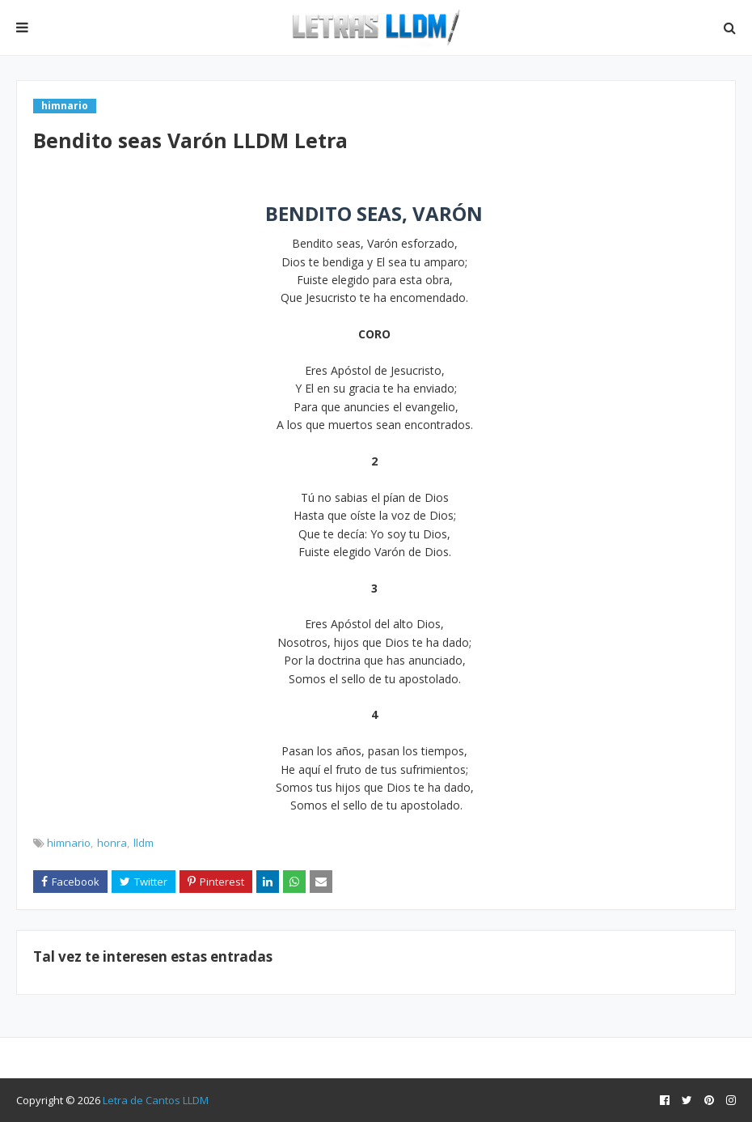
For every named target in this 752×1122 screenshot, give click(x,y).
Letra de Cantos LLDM (156, 1100)
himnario (69, 842)
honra (112, 842)
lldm (143, 842)
